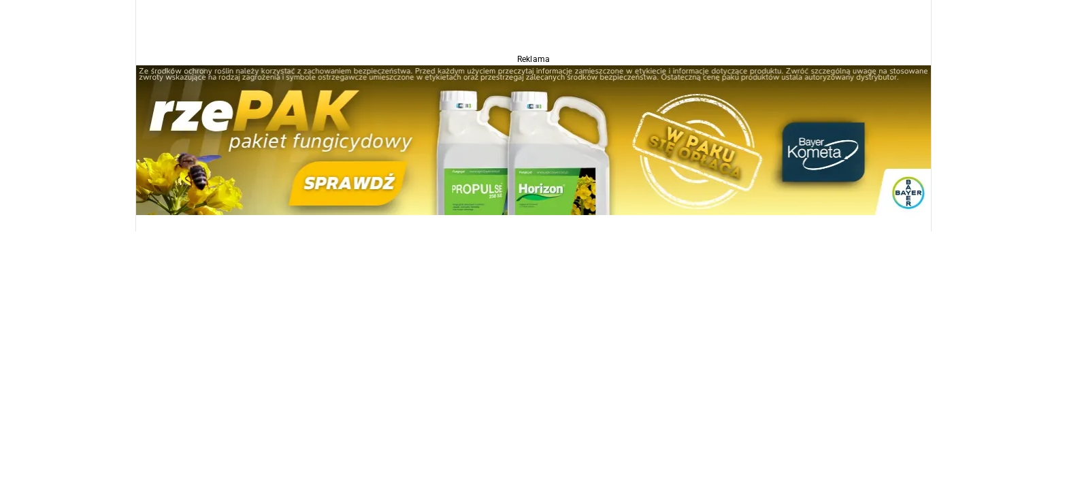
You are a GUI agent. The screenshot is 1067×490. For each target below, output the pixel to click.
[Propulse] (533, 139)
